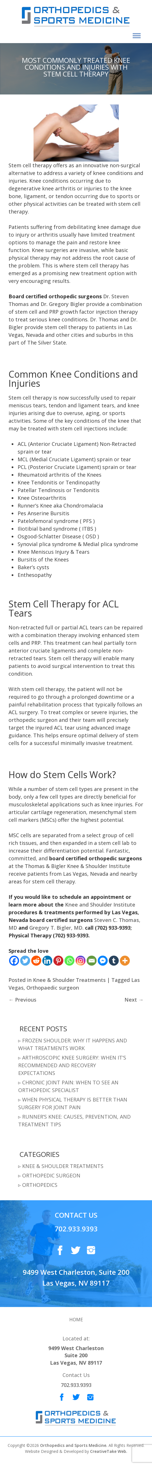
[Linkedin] (47, 961)
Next (133, 999)
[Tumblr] (114, 961)
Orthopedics (39, 1184)
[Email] (92, 961)
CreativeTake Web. (108, 1451)
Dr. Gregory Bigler (63, 304)
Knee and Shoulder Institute (100, 904)
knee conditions (113, 173)
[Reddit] (36, 961)
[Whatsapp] (69, 961)
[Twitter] (25, 961)
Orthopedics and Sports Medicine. (73, 1445)
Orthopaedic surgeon (52, 987)
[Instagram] (81, 961)
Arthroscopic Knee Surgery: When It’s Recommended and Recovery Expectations (72, 1065)
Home (76, 1319)
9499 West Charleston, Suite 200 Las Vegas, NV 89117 (76, 1277)
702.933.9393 (76, 1228)
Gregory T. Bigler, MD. (56, 927)
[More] (125, 961)
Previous (22, 999)
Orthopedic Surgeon (51, 1175)
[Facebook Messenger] (103, 961)
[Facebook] (14, 961)
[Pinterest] (58, 961)
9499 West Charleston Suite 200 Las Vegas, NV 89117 (76, 1355)
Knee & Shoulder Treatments (69, 979)
